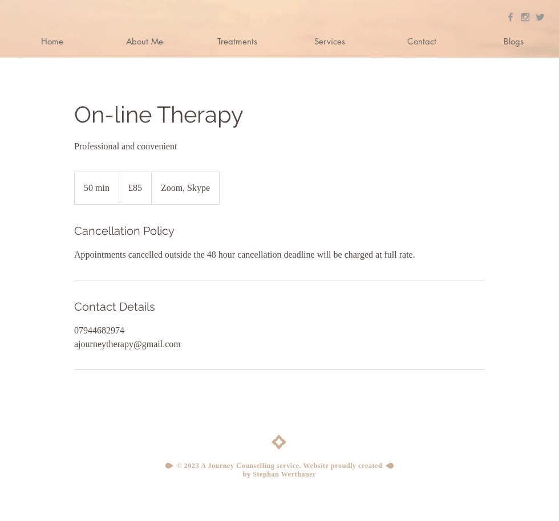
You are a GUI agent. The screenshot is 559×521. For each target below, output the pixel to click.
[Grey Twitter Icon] (540, 17)
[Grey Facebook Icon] (510, 17)
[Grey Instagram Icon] (525, 17)
